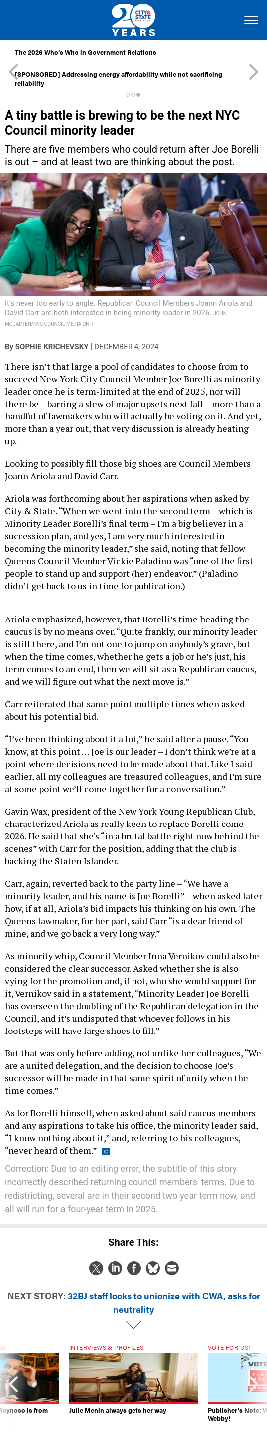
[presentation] (13, 1387)
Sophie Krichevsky (52, 346)
